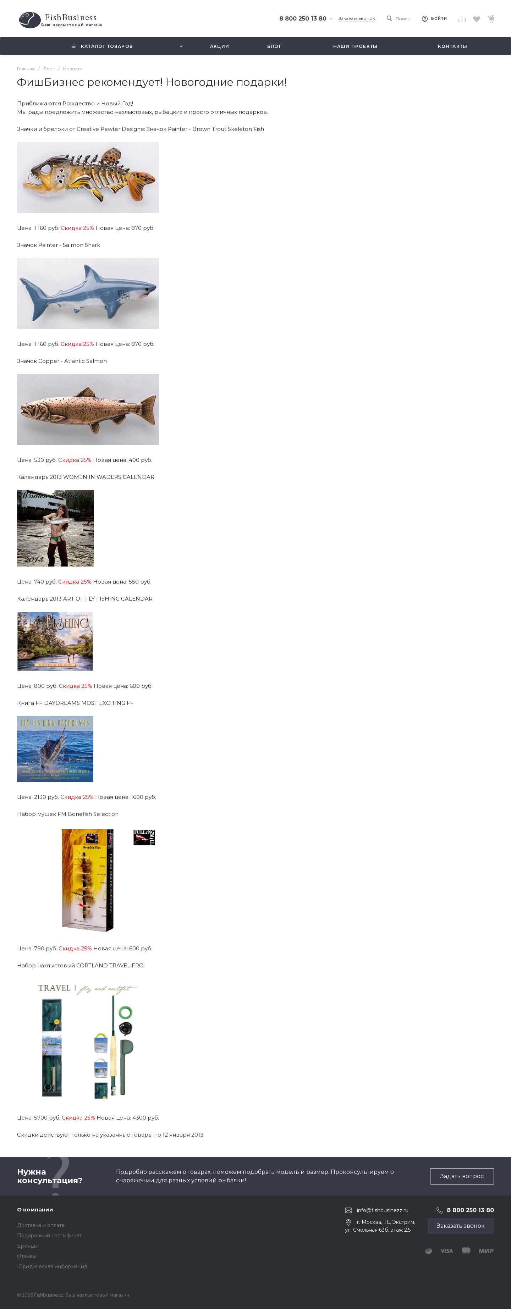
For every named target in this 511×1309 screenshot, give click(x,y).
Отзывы (26, 1256)
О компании (35, 1209)
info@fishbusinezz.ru (382, 1210)
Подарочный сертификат (49, 1235)
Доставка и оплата (41, 1225)
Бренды (27, 1246)
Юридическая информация (52, 1266)
